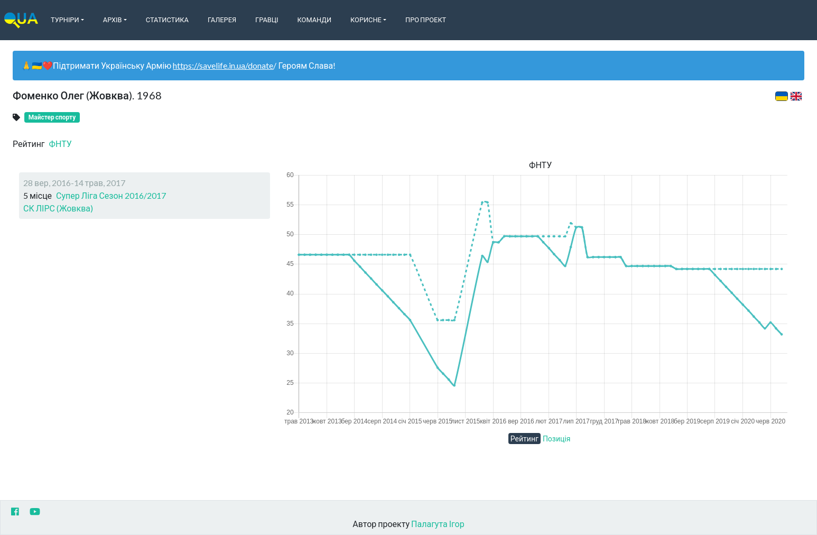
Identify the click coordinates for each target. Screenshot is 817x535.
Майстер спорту (52, 117)
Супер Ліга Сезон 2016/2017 (111, 195)
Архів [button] (112, 19)
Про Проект (425, 19)
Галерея (222, 19)
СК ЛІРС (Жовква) (58, 208)
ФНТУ (60, 144)
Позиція (557, 438)
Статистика (167, 19)
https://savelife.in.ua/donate (223, 65)
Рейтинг (524, 438)
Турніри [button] (65, 19)
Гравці (266, 19)
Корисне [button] (366, 19)
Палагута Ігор (438, 524)
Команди (314, 19)
